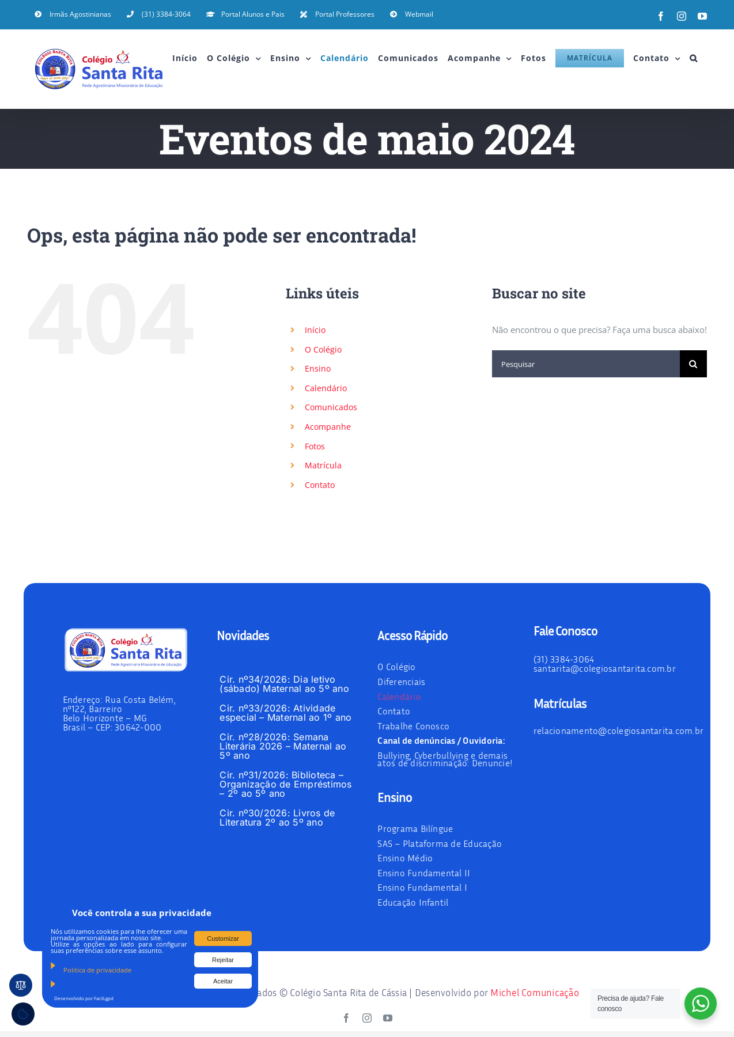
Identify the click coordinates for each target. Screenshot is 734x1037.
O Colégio (323, 349)
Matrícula (323, 465)
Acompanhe (328, 426)
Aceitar (223, 981)
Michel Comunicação (534, 992)
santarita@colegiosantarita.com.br (605, 668)
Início (315, 329)
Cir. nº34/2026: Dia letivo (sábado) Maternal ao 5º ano (284, 683)
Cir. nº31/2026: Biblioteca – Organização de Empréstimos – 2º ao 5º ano (285, 784)
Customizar (223, 938)
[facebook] (346, 1018)
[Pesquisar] (586, 363)
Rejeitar (223, 959)
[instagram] (367, 1018)
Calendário (326, 388)
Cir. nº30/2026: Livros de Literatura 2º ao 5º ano (277, 817)
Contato (320, 484)
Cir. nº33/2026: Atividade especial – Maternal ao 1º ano (285, 712)
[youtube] (387, 1018)
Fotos (315, 446)
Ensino (318, 368)
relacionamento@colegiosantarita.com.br (618, 730)
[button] (694, 58)
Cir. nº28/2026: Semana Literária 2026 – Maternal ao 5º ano (283, 746)
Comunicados (331, 407)
